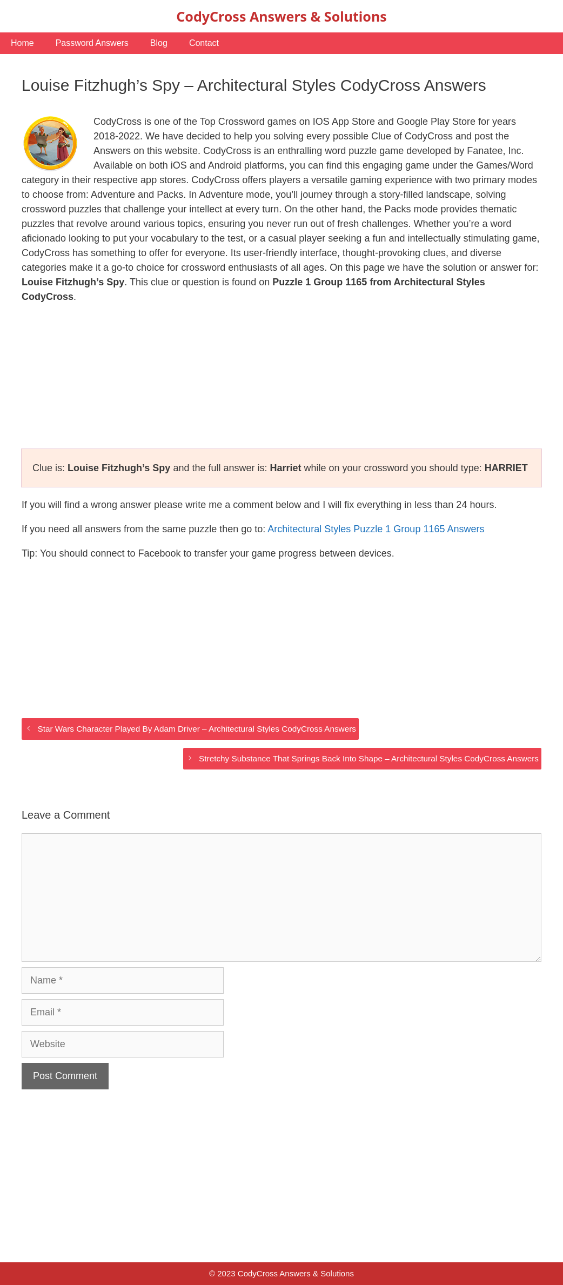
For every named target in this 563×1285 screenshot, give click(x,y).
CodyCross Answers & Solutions (281, 16)
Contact (204, 43)
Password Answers (92, 43)
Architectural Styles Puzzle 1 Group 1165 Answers (375, 529)
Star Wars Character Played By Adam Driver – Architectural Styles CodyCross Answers (196, 728)
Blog (158, 43)
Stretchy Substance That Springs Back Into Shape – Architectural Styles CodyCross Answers (369, 758)
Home (22, 43)
